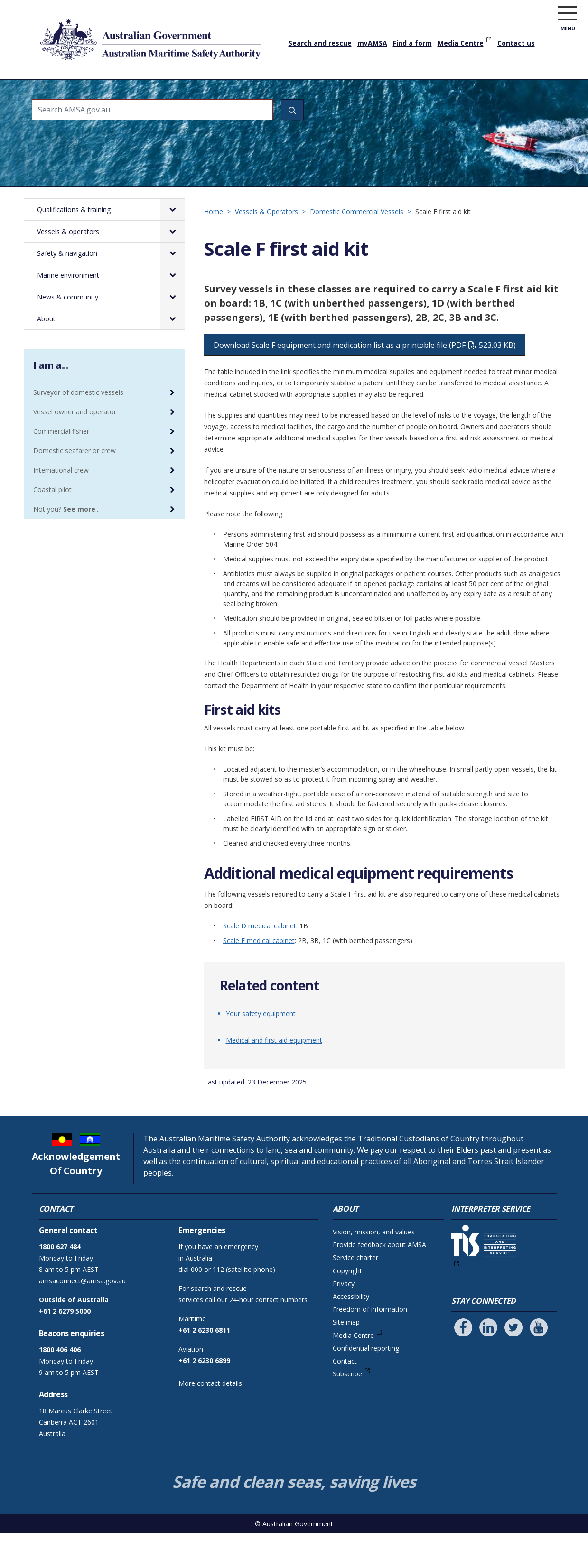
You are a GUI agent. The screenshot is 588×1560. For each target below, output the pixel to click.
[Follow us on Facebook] (463, 1354)
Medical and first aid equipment (274, 1066)
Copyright (347, 1297)
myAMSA (372, 42)
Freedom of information (370, 1335)
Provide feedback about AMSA (379, 1271)
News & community (454, 92)
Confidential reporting (366, 1374)
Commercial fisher (61, 457)
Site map (346, 1348)
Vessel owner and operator (74, 438)
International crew (61, 496)
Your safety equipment (261, 1040)
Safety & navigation (283, 92)
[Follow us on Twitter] (513, 1354)
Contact (345, 1387)
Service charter (355, 1284)
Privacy (344, 1310)
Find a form (412, 42)
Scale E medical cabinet (259, 966)
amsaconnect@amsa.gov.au (82, 1307)
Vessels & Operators (266, 238)
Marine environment (369, 92)
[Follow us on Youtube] (539, 1354)
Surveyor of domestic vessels (78, 418)
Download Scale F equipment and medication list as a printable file (365, 371)
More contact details (210, 1409)
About (513, 92)
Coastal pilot (52, 516)
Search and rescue (320, 42)
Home (42, 85)
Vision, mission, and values (374, 1258)
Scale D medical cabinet (259, 952)
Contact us (516, 42)
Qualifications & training (106, 92)
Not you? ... (66, 535)
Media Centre (461, 42)
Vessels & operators (198, 92)
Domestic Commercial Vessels (356, 238)
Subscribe (347, 1400)
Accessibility (351, 1322)
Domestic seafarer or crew (74, 477)
